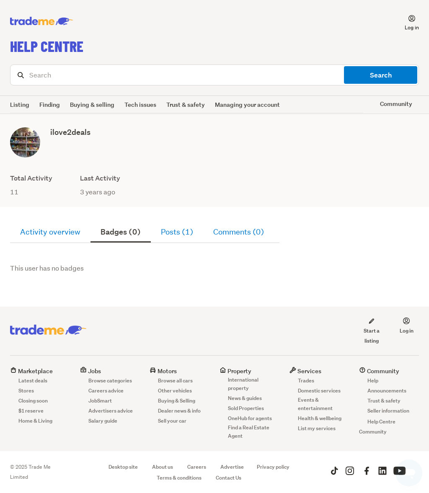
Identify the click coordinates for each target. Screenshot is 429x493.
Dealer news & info (179, 410)
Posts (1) (177, 232)
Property (235, 371)
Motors (163, 371)
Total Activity (31, 178)
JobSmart (100, 400)
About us (162, 466)
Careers (196, 466)
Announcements (386, 390)
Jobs (90, 371)
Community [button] (396, 104)
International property (243, 384)
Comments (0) (238, 232)
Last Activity (100, 178)
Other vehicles (175, 390)
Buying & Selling (176, 400)
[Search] (214, 75)
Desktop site (123, 466)
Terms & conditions (179, 477)
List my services (317, 428)
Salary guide (102, 420)
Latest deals (32, 380)
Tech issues (140, 104)
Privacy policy (273, 466)
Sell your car (172, 420)
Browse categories (110, 380)
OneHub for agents (250, 418)
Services (305, 371)
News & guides (245, 398)
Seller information (388, 410)
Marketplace (31, 371)
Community (379, 371)
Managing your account (247, 104)
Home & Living (35, 420)
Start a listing (371, 330)
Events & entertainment (315, 404)
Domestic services (319, 390)
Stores (26, 390)
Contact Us (228, 477)
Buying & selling (92, 104)
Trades (306, 380)
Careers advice (106, 390)
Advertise (232, 466)
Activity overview (50, 232)
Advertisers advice (110, 410)
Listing (19, 104)
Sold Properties (246, 408)
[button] (407, 21)
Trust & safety (185, 104)
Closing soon (33, 400)
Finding (49, 104)
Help (372, 380)
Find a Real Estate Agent (248, 431)
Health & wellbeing (319, 418)
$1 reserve (31, 410)
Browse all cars (175, 380)
